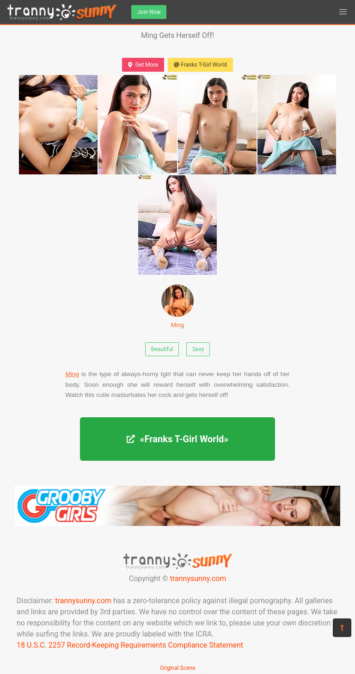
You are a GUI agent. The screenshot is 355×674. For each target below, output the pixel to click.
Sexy (198, 349)
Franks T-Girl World (200, 65)
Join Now (148, 12)
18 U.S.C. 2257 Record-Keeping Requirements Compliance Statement (130, 645)
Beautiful (162, 349)
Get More (143, 65)
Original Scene (178, 668)
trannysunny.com (198, 578)
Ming (177, 306)
